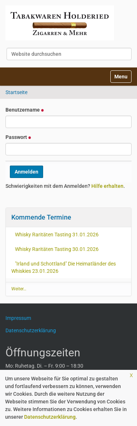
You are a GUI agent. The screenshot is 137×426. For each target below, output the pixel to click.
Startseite (16, 92)
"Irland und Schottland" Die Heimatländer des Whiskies (63, 267)
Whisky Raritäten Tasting (57, 234)
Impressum (21, 318)
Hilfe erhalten (107, 186)
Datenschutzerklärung (50, 417)
